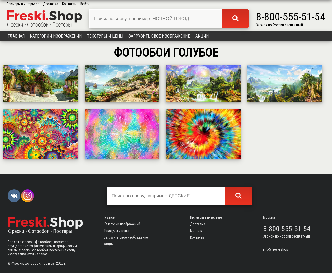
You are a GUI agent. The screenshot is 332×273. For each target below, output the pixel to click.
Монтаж (196, 231)
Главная (16, 36)
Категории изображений (56, 36)
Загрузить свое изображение (159, 36)
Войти (84, 4)
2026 (59, 263)
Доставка (50, 4)
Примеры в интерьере (23, 4)
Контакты (69, 4)
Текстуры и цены (105, 36)
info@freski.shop (275, 249)
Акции (202, 36)
